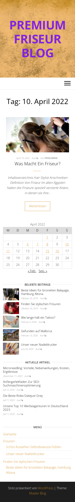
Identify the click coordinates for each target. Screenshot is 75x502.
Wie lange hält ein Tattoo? (38, 317)
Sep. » (43, 271)
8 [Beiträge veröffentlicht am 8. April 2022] (47, 244)
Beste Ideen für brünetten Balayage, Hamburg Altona (45, 292)
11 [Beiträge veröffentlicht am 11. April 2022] (8, 251)
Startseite (9, 434)
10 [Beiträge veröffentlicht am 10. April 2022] (67, 244)
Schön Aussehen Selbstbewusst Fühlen (33, 447)
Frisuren (37, 170)
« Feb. (32, 271)
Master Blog (37, 493)
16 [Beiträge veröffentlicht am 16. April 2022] (57, 251)
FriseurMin (51, 158)
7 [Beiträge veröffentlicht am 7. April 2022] (37, 244)
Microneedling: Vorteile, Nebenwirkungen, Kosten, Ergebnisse (36, 370)
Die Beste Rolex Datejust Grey (23, 396)
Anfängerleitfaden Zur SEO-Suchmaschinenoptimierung (22, 383)
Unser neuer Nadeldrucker (39, 344)
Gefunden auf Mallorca (36, 331)
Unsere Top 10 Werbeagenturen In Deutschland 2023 (35, 408)
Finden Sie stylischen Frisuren (41, 304)
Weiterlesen (37, 206)
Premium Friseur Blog (37, 39)
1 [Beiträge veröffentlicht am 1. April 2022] (47, 237)
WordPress (45, 488)
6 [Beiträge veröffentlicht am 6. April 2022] (28, 244)
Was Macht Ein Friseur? (37, 163)
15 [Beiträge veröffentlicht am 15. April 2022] (47, 251)
